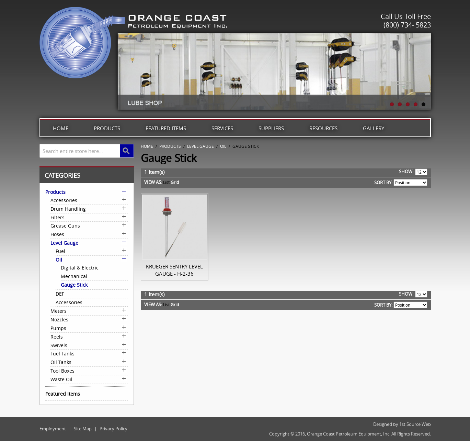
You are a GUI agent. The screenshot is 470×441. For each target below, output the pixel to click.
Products (107, 128)
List (166, 182)
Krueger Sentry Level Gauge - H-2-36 (174, 270)
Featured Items (166, 128)
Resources (323, 128)
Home (60, 128)
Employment (52, 429)
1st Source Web (415, 424)
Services (222, 128)
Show (405, 171)
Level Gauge (200, 146)
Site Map (83, 429)
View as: (153, 182)
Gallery (373, 128)
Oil (223, 146)
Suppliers (271, 128)
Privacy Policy (113, 429)
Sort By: (383, 182)
